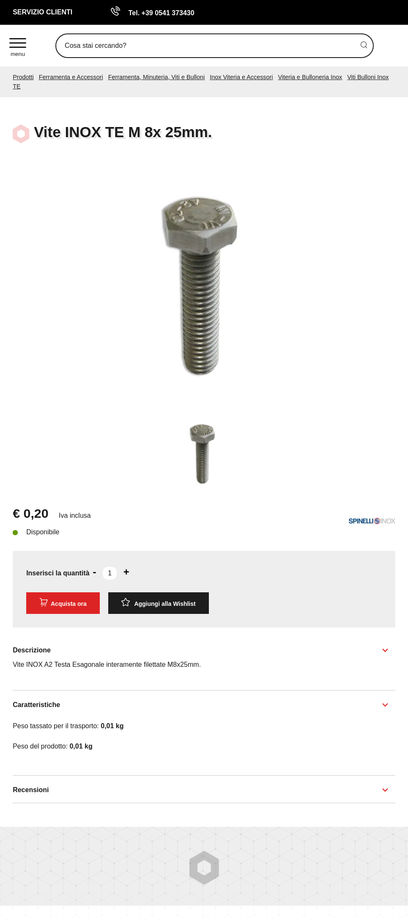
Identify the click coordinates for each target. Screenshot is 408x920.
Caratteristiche (36, 704)
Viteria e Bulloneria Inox (310, 77)
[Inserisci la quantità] (109, 573)
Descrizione (32, 650)
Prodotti (23, 77)
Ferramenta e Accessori (71, 77)
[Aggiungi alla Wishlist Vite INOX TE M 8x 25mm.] (158, 603)
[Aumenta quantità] (126, 572)
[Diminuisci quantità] (94, 572)
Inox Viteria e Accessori (241, 77)
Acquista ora (63, 602)
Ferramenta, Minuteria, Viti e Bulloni (156, 77)
